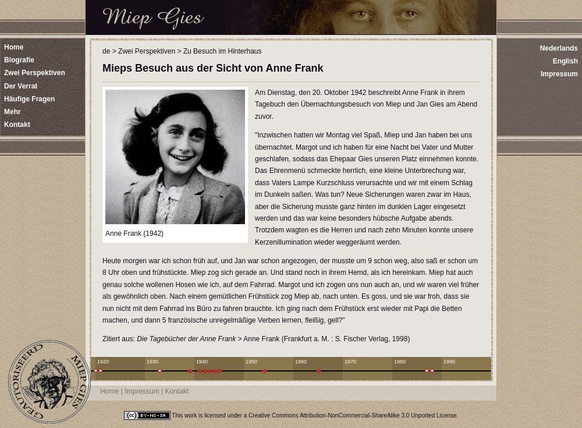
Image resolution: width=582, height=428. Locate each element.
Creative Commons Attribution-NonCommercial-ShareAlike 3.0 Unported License (352, 415)
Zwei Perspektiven (146, 51)
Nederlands (559, 48)
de (106, 51)
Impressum (559, 74)
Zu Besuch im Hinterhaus (222, 51)
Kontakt (177, 391)
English (565, 61)
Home (109, 391)
